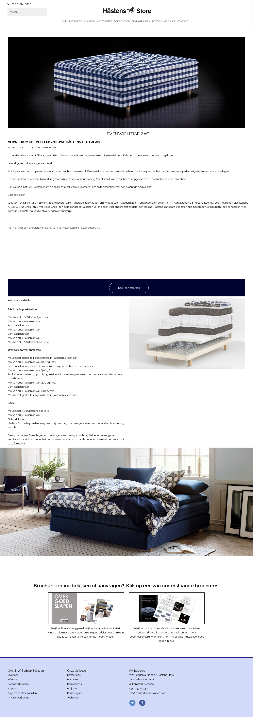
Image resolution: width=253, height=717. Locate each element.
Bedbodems (74, 684)
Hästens (12, 679)
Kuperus (13, 688)
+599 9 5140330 (138, 688)
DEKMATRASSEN (141, 21)
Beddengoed (74, 693)
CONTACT (182, 21)
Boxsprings (73, 674)
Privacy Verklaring (18, 697)
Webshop (72, 697)
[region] (126, 82)
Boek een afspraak (129, 287)
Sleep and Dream (18, 684)
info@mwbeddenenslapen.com (147, 693)
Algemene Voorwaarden (22, 693)
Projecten (72, 688)
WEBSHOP (170, 21)
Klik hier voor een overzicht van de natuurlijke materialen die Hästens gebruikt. (54, 227)
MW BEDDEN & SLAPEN (82, 21)
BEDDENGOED (122, 21)
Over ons (13, 674)
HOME (63, 21)
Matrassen (73, 679)
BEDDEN (157, 21)
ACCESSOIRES (104, 21)
